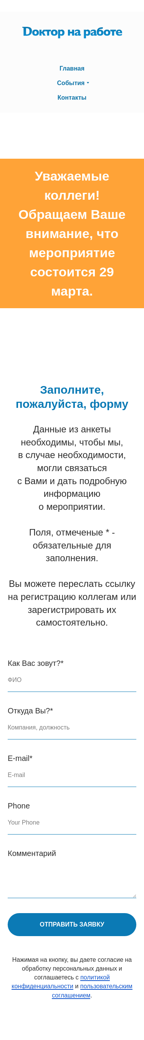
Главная (72, 68)
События (71, 83)
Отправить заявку (72, 924)
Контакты (72, 97)
